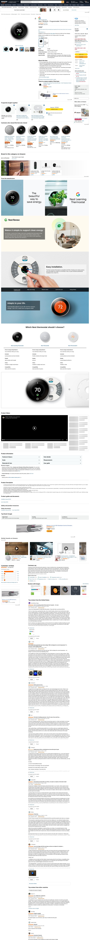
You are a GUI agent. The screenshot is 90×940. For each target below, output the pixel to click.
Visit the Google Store (42, 19)
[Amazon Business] (76, 7)
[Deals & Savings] (21, 7)
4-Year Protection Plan (80, 75)
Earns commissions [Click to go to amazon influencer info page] (16, 416)
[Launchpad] (69, 7)
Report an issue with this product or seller (47, 79)
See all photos (85, 583)
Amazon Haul (20, 4)
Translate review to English (33, 908)
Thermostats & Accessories (25, 14)
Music (78, 4)
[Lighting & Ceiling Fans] (41, 7)
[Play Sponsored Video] (16, 548)
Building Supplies (14, 14)
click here (31, 473)
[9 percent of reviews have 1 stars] (10, 580)
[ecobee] (5, 158)
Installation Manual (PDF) (6, 499)
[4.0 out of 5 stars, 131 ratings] (42, 142)
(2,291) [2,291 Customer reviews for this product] (50, 86)
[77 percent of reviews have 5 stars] (10, 571)
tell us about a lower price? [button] (15, 477)
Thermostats (33, 14)
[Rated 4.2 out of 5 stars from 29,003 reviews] (20, 558)
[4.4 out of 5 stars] (45, 86)
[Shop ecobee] (14, 158)
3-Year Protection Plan (80, 72)
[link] (23, 109)
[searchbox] (46, 2)
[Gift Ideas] (26, 7)
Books (56, 4)
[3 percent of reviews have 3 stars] (10, 575)
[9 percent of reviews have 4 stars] (10, 573)
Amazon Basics (34, 4)
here (19, 470)
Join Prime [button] (77, 25)
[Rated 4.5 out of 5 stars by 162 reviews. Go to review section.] (56, 173)
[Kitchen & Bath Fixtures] (51, 7)
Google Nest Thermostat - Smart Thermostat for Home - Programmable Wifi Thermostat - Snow (19, 556)
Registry (74, 4)
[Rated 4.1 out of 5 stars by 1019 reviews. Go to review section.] (35, 173)
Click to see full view (19, 45)
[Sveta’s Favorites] (9, 416)
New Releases (51, 4)
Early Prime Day (8, 4)
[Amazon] (4, 1)
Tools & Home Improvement (5, 14)
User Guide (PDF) (4, 502)
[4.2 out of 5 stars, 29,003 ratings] (8, 141)
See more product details (44, 77)
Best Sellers (40, 4)
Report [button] (37, 638)
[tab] (17, 289)
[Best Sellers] (15, 7)
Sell (70, 4)
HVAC (19, 14)
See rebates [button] (41, 36)
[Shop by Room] (64, 7)
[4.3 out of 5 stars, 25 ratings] (53, 140)
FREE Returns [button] (41, 32)
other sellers (52, 33)
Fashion (82, 4)
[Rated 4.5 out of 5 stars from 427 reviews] (69, 558)
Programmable (38, 14)
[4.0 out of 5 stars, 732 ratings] (19, 141)
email (87, 41)
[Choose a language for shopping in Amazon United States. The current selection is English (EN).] (67, 1)
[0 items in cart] (86, 1)
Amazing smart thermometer (11, 418)
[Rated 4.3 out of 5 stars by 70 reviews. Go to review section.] (46, 173)
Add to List (76, 98)
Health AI (14, 4)
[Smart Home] (58, 7)
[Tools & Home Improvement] (6, 7)
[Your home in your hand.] (18, 157)
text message (78, 42)
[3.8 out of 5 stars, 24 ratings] (64, 142)
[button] (14, 1)
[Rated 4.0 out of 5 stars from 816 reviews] (44, 558)
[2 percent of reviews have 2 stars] (10, 578)
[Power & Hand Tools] (33, 7)
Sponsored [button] (86, 176)
